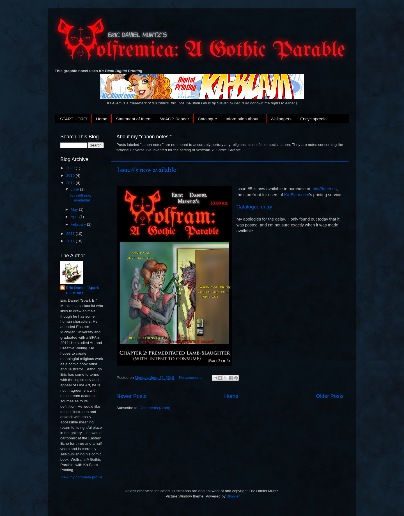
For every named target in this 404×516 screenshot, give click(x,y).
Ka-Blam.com (296, 194)
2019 (71, 175)
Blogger (233, 496)
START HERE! (74, 118)
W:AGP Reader (174, 118)
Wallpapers (281, 118)
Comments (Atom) (155, 408)
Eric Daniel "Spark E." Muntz (82, 290)
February (79, 224)
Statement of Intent (134, 118)
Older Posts (330, 396)
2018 (71, 183)
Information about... (244, 118)
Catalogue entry (254, 207)
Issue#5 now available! (147, 170)
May (75, 209)
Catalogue (207, 118)
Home (101, 118)
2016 (71, 241)
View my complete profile (81, 477)
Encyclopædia (313, 118)
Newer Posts (131, 396)
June (75, 189)
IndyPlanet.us (324, 189)
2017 (71, 233)
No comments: (192, 377)
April (75, 217)
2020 (71, 168)
